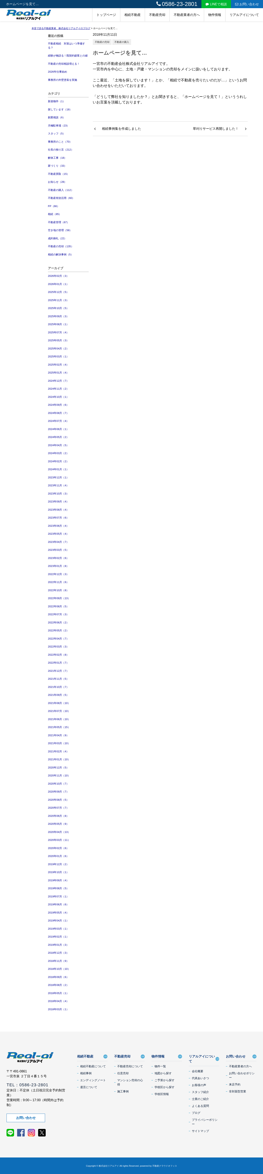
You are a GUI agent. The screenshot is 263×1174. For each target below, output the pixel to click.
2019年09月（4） (58, 880)
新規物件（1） (56, 101)
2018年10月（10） (59, 968)
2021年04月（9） (58, 735)
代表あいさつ (200, 1078)
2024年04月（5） (58, 445)
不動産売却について (130, 1066)
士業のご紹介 (200, 1099)
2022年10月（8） (58, 590)
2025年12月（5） (58, 292)
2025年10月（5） (58, 308)
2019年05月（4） (58, 912)
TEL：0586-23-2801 (27, 1085)
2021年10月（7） (58, 686)
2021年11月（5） (58, 678)
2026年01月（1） (58, 284)
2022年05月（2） (58, 630)
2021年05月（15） (59, 727)
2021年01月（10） (59, 759)
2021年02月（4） (58, 751)
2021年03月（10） (59, 743)
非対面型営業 (237, 1091)
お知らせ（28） (57, 181)
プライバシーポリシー (205, 1122)
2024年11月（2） (58, 388)
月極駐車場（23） (58, 125)
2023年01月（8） (58, 566)
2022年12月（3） (58, 574)
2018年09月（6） (58, 977)
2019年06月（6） (58, 904)
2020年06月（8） (58, 815)
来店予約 (234, 1084)
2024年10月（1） (58, 396)
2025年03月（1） (58, 356)
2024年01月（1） (58, 469)
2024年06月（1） (58, 429)
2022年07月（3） (58, 614)
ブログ (196, 1112)
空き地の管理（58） (60, 230)
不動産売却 (157, 15)
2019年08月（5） (58, 888)
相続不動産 (132, 15)
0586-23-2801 (176, 4)
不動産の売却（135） (61, 246)
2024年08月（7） (58, 413)
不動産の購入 (121, 42)
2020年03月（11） (59, 839)
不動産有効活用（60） (61, 198)
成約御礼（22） (57, 238)
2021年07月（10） (59, 711)
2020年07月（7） (58, 807)
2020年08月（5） (58, 799)
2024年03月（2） (58, 453)
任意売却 (123, 1073)
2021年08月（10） (59, 703)
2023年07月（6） (58, 517)
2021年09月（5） (58, 694)
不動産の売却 (102, 42)
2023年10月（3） (58, 493)
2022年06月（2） (58, 622)
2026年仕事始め (57, 71)
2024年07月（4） (58, 420)
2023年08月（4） (58, 509)
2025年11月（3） (58, 300)
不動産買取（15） (58, 173)
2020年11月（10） (59, 775)
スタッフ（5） (56, 133)
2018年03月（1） (58, 1009)
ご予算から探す (165, 1080)
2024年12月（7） (58, 380)
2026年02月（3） (58, 275)
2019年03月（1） (58, 928)
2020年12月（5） (58, 767)
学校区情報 (162, 1094)
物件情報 (214, 15)
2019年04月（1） (58, 920)
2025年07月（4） (58, 332)
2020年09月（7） (58, 791)
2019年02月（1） (58, 936)
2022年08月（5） (58, 606)
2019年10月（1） (58, 872)
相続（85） (54, 214)
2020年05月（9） (58, 823)
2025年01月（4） (58, 372)
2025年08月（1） (58, 324)
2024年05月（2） (58, 437)
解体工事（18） (57, 157)
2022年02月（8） (58, 654)
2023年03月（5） (58, 549)
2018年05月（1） (58, 993)
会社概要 (197, 1071)
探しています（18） (60, 109)
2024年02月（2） (58, 461)
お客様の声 (199, 1085)
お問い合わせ (247, 4)
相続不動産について (93, 1066)
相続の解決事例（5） (60, 254)
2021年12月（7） (58, 670)
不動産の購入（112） (61, 190)
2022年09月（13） (59, 598)
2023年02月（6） (58, 558)
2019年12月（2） (58, 864)
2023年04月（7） (58, 541)
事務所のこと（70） (60, 141)
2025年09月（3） (58, 316)
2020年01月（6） (58, 856)
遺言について (88, 1087)
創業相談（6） (56, 117)
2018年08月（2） (58, 985)
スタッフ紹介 (200, 1092)
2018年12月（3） (58, 952)
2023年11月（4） (58, 485)
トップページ (106, 15)
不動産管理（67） (58, 222)
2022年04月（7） (58, 638)
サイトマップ (200, 1131)
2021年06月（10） (59, 719)
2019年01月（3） (58, 944)
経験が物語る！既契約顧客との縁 (68, 55)
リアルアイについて (244, 15)
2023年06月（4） (58, 525)
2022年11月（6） (58, 582)
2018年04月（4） (58, 1001)
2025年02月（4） (58, 364)
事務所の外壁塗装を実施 (62, 79)
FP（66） (54, 206)
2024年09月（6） (58, 404)
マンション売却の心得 (130, 1082)
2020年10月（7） (58, 783)
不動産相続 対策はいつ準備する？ (66, 45)
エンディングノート (93, 1080)
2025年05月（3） (58, 340)
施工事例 (123, 1091)
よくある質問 (200, 1105)
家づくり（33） (57, 165)
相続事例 (86, 1073)
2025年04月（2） (58, 348)
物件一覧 (160, 1066)
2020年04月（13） (59, 832)
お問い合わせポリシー (242, 1075)
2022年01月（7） (58, 662)
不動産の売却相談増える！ (64, 63)
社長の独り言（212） (61, 149)
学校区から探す (165, 1087)
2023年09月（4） (58, 501)
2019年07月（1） (58, 896)
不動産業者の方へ (187, 15)
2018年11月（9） (58, 960)
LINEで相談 (216, 4)
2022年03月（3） (58, 646)
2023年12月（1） (58, 477)
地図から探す (163, 1073)
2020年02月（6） (58, 848)
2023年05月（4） (58, 533)
